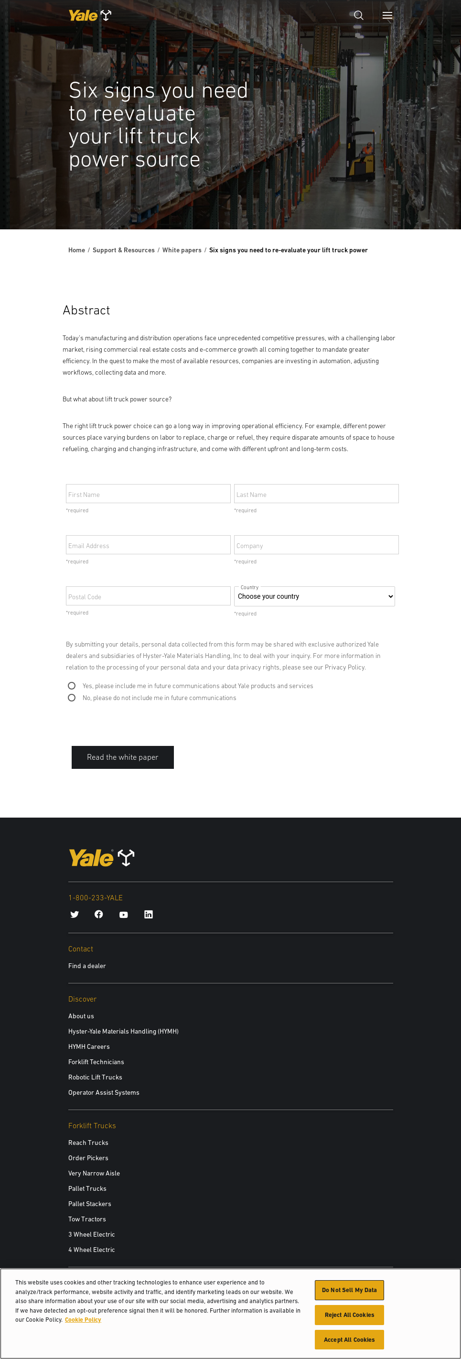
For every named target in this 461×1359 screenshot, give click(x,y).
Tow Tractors (87, 1219)
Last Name (251, 494)
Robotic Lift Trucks (95, 1077)
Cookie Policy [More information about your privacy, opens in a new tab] (83, 1321)
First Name (84, 494)
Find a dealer (87, 966)
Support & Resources (124, 250)
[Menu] (387, 15)
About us (81, 1016)
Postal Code (84, 597)
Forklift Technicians (96, 1062)
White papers (182, 250)
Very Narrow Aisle (94, 1173)
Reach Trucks (88, 1142)
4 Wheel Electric (91, 1249)
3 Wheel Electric (91, 1234)
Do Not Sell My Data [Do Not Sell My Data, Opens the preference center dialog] (349, 1291)
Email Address (88, 546)
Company (249, 546)
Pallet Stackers (89, 1204)
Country (250, 587)
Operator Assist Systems (103, 1092)
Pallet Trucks (87, 1188)
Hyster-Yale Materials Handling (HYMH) (123, 1031)
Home (76, 250)
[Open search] (358, 15)
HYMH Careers (89, 1046)
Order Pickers (88, 1158)
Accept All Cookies (349, 1340)
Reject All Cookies (350, 1316)
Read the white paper (123, 757)
